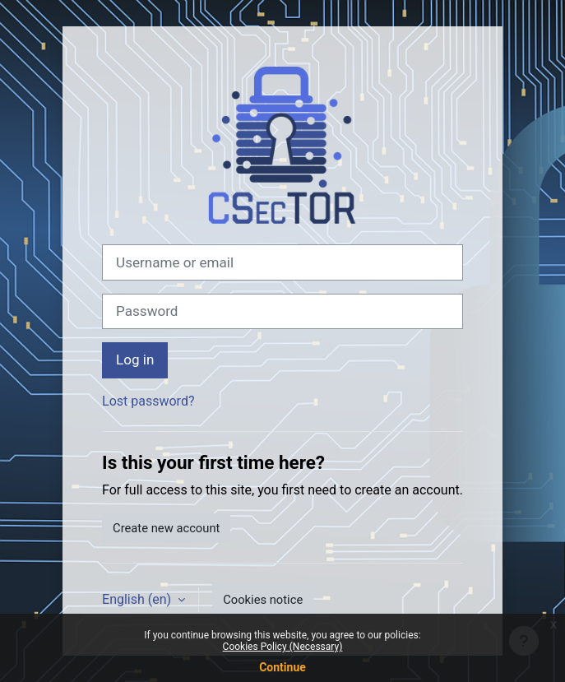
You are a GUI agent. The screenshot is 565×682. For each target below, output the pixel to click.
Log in (135, 359)
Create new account (166, 528)
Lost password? (148, 401)
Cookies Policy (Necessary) (283, 646)
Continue (282, 667)
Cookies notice (263, 599)
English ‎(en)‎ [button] (138, 599)
